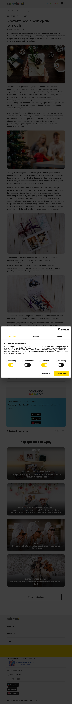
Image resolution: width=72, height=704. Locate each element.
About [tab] (59, 336)
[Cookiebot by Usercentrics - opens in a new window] (59, 329)
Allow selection (45, 373)
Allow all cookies (62, 373)
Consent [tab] (12, 336)
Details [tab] (36, 336)
